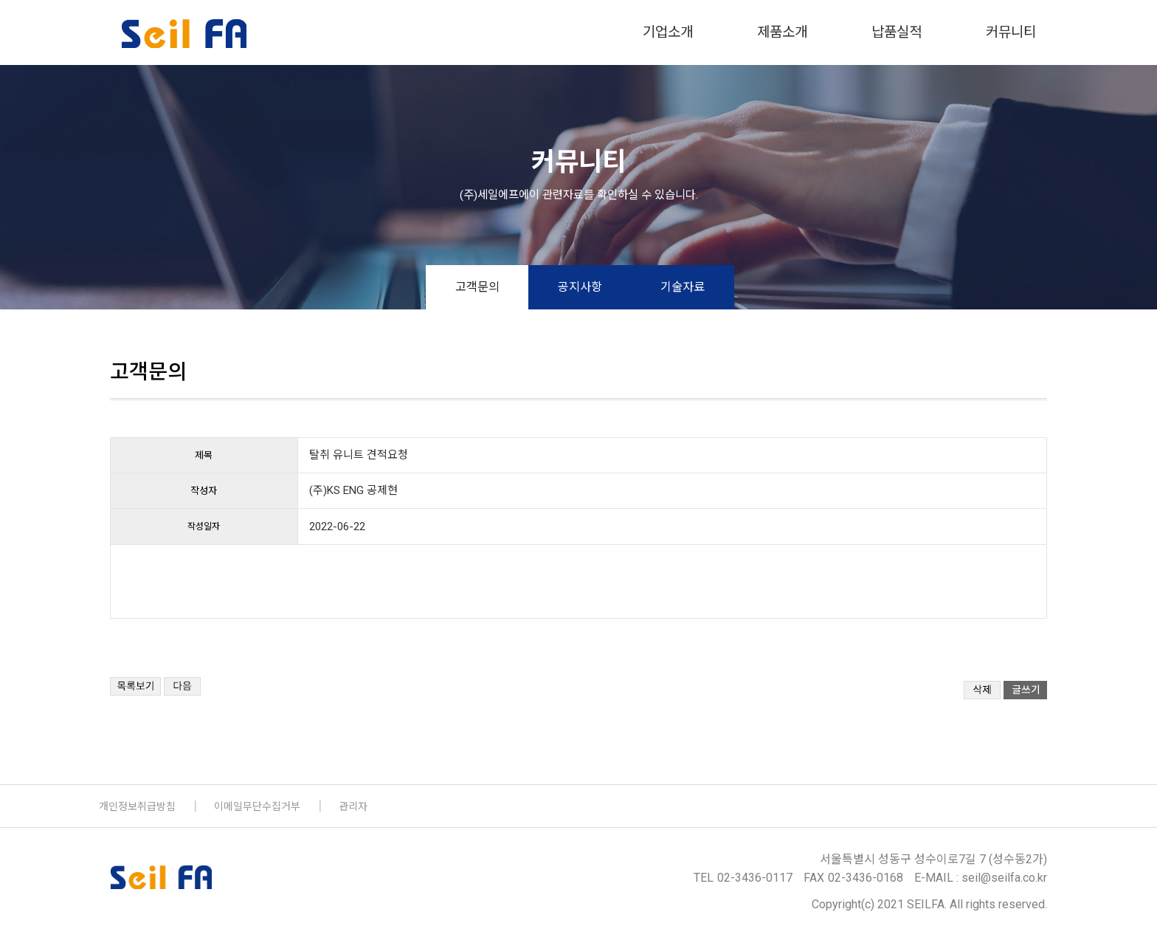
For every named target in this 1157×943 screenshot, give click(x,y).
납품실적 (896, 32)
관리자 (353, 806)
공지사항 (580, 287)
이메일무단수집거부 (257, 806)
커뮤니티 (1011, 32)
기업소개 (668, 32)
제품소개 (782, 32)
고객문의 (477, 287)
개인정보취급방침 (137, 806)
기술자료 (682, 287)
